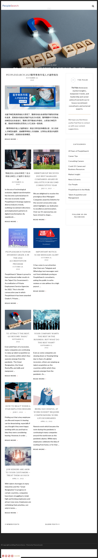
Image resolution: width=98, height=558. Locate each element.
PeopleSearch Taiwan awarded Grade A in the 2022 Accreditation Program (17, 266)
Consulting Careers (76, 170)
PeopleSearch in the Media (79, 198)
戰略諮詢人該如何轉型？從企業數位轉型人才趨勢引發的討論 (17, 185)
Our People (73, 193)
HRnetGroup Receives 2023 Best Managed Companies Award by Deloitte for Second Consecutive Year (46, 188)
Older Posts (52, 533)
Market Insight (74, 183)
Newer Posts (12, 533)
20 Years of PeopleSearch (78, 160)
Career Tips (73, 165)
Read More (10, 148)
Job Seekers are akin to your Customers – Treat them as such (18, 481)
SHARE (17, 556)
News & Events (74, 188)
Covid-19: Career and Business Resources (76, 176)
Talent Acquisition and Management (77, 204)
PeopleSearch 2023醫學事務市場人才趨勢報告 (32, 83)
